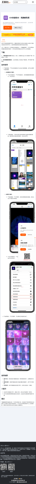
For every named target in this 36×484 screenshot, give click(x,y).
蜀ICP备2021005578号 (22, 482)
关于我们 (16, 478)
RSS (20, 478)
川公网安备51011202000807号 (18, 480)
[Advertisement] (13, 420)
